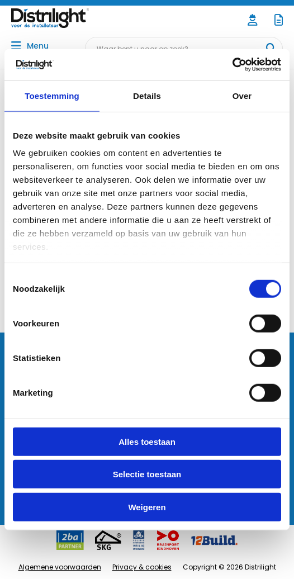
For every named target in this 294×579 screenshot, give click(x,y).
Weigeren (146, 506)
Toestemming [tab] (52, 95)
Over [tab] (242, 95)
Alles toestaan (147, 441)
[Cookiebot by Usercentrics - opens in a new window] (232, 65)
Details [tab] (147, 95)
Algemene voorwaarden (59, 567)
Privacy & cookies (142, 567)
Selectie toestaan (147, 474)
